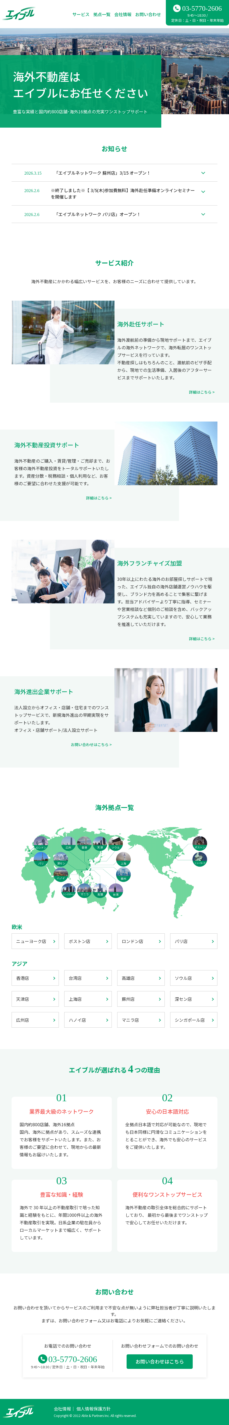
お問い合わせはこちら (159, 1361)
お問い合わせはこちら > (91, 744)
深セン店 (183, 999)
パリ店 (181, 941)
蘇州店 (128, 999)
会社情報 (122, 14)
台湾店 (75, 978)
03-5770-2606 (202, 8)
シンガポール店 (190, 1020)
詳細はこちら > (202, 392)
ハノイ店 (77, 1020)
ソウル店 (183, 978)
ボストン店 (79, 941)
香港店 (22, 978)
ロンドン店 (132, 941)
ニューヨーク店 (31, 941)
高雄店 (128, 978)
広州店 (22, 1020)
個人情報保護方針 (93, 1408)
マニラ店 (130, 1020)
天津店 (22, 999)
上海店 (75, 999)
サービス (81, 14)
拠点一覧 (101, 14)
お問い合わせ (148, 14)
